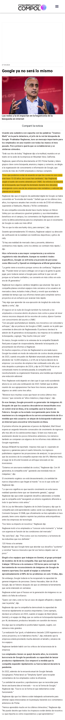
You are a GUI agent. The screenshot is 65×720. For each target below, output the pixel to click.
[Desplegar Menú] (56, 6)
